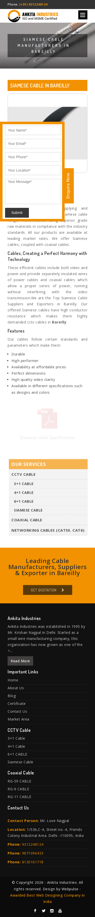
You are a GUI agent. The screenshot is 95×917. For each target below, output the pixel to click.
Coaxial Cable (26, 520)
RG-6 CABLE (18, 789)
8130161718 (33, 862)
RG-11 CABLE (19, 796)
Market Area (18, 719)
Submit (17, 213)
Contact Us (17, 711)
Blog (12, 695)
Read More (20, 661)
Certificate (17, 703)
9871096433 (33, 853)
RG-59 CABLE (19, 781)
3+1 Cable (24, 484)
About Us (16, 687)
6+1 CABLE (24, 502)
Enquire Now (68, 186)
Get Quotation (43, 591)
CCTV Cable (23, 475)
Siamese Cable (28, 511)
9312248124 (33, 844)
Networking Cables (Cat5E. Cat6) (48, 531)
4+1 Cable (24, 493)
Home (13, 680)
